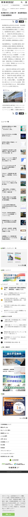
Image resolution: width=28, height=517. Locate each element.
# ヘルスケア (5, 5)
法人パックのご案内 (5, 430)
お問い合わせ (4, 439)
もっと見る (21, 265)
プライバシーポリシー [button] (8, 510)
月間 (26, 284)
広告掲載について (5, 442)
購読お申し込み (4, 427)
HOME (3, 8)
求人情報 (3, 444)
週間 (21, 284)
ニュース (7, 8)
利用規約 (3, 447)
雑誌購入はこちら (5, 433)
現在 (17, 284)
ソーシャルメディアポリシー (7, 453)
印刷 (21, 21)
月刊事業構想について (6, 424)
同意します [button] (8, 514)
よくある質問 (4, 436)
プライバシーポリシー (6, 450)
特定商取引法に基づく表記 (7, 456)
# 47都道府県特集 (15, 5)
